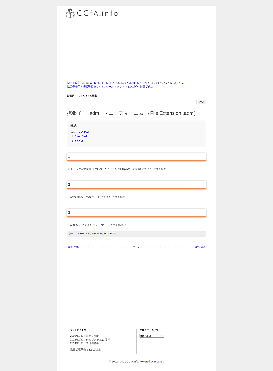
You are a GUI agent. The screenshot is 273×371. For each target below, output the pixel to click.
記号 (69, 82)
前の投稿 (199, 246)
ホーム (136, 246)
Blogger (158, 361)
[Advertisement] (136, 45)
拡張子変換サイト (93, 86)
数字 (77, 82)
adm (88, 233)
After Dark (81, 136)
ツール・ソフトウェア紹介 (122, 86)
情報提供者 (146, 86)
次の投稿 (73, 246)
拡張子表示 (73, 86)
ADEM (79, 141)
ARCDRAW (82, 131)
